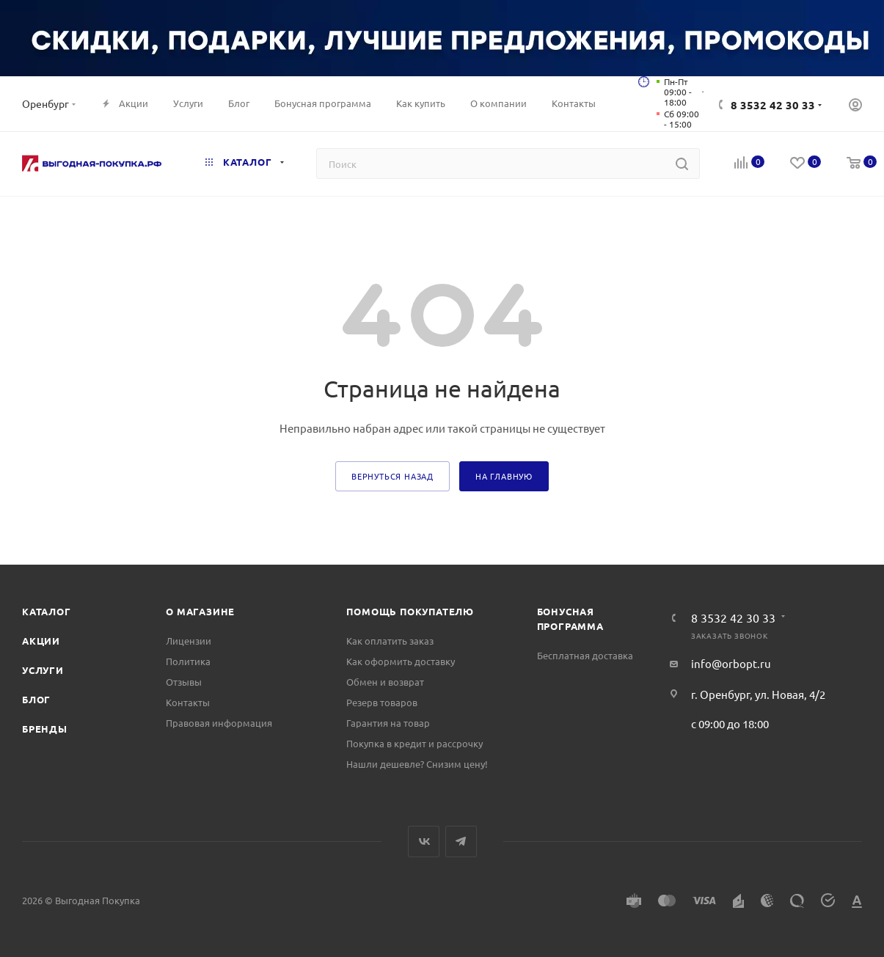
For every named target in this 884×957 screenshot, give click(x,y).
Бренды (44, 728)
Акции (41, 640)
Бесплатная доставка (585, 655)
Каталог (46, 611)
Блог (36, 699)
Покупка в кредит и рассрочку (414, 743)
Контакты (188, 702)
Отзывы (184, 681)
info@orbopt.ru (731, 663)
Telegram (461, 841)
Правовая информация (219, 722)
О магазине (200, 611)
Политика (188, 661)
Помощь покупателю (410, 611)
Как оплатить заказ (390, 640)
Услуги (43, 670)
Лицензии (188, 640)
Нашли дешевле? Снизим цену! (417, 764)
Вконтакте (423, 841)
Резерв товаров (381, 702)
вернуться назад (392, 476)
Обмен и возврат (385, 681)
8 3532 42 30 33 (773, 105)
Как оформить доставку (400, 661)
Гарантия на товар (388, 722)
